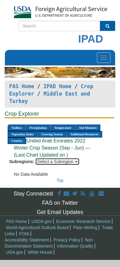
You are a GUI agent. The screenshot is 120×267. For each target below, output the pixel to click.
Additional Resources (84, 134)
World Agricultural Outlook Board (37, 227)
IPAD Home (57, 86)
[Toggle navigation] (103, 57)
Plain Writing (85, 227)
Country (16, 140)
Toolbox (16, 127)
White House (40, 252)
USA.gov (14, 252)
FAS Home (21, 86)
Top (60, 180)
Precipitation (38, 127)
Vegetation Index (22, 134)
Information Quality (75, 246)
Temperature (62, 127)
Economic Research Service (83, 221)
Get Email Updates (60, 212)
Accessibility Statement (27, 239)
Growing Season (52, 134)
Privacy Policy (67, 239)
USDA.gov (42, 221)
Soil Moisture (88, 127)
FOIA (24, 233)
